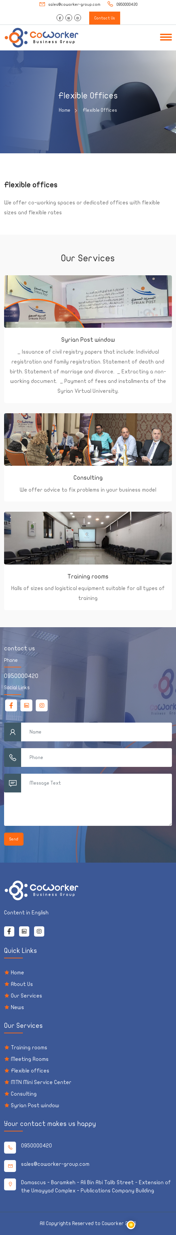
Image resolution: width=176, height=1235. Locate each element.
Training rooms (88, 576)
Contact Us (104, 18)
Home (67, 110)
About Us (22, 984)
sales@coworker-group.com (69, 4)
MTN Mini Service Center (41, 1082)
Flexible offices (30, 1071)
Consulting (88, 478)
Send (13, 839)
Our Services (26, 996)
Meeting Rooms (30, 1059)
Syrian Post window (88, 340)
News (17, 1007)
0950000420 (122, 4)
